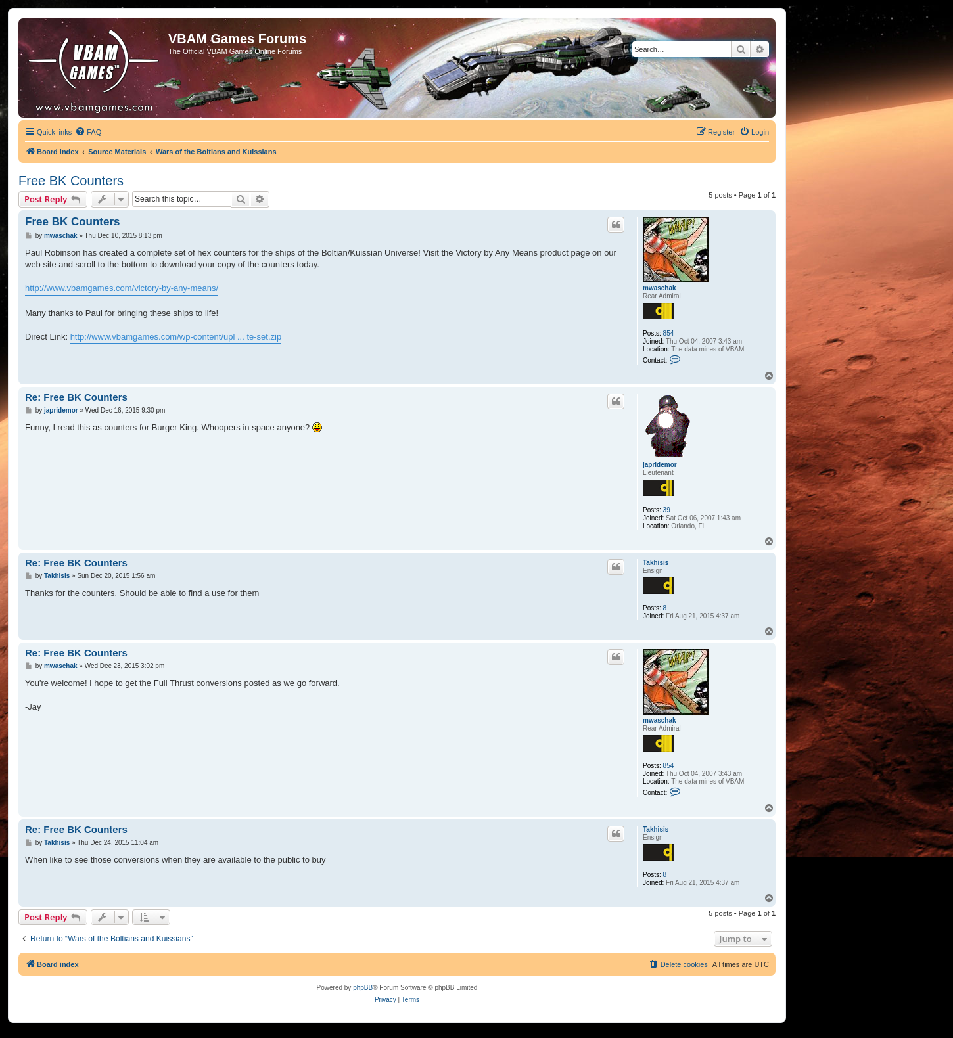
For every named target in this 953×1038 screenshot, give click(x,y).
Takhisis (655, 562)
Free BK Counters (71, 180)
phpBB (363, 987)
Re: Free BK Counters (76, 397)
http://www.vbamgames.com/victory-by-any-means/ (121, 288)
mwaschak (659, 288)
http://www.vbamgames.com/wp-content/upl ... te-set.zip (176, 337)
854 (668, 333)
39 (666, 510)
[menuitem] (88, 132)
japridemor (660, 464)
